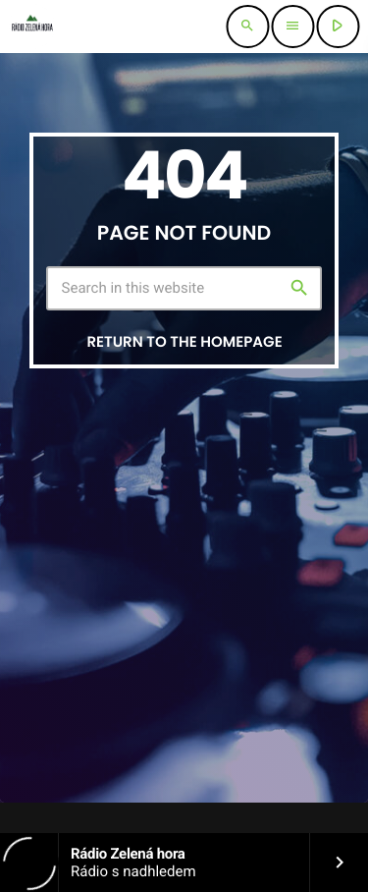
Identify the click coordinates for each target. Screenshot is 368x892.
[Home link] (31, 26)
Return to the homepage (184, 342)
